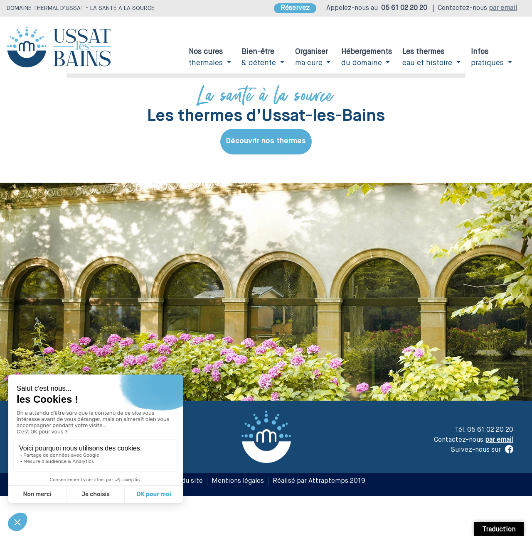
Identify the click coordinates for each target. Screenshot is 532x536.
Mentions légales (238, 481)
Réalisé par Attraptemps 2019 (319, 481)
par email (503, 8)
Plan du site (185, 481)
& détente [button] (259, 57)
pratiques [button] (488, 57)
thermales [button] (207, 57)
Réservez (295, 8)
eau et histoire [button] (428, 57)
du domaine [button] (366, 57)
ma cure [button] (311, 57)
